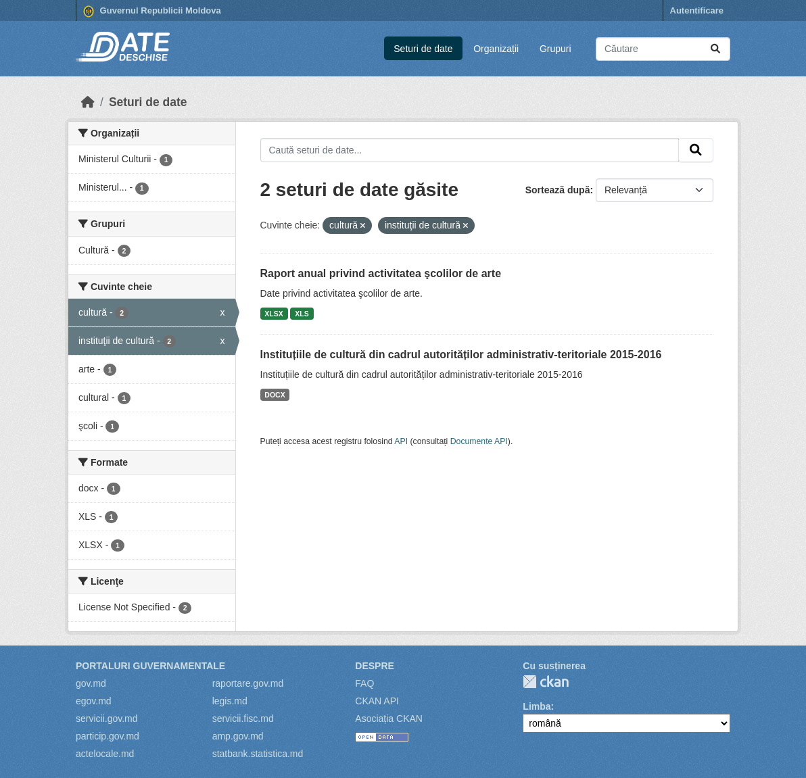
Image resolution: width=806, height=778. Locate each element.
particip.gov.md (107, 736)
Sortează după (557, 190)
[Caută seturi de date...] (663, 49)
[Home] (88, 102)
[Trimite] (715, 49)
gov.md (91, 683)
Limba (536, 706)
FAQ (364, 683)
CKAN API (377, 701)
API (401, 441)
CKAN (546, 682)
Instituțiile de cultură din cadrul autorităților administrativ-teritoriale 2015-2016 (461, 354)
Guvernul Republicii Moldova (152, 11)
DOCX (274, 395)
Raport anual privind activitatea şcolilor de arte (381, 273)
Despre (374, 665)
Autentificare (697, 10)
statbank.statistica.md (258, 753)
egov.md (94, 701)
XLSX (273, 314)
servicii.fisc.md (243, 718)
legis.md (229, 701)
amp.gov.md (238, 736)
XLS (301, 314)
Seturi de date (423, 48)
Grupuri (555, 48)
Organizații (496, 48)
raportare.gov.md (248, 683)
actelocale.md (105, 753)
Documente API (479, 441)
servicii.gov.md (107, 718)
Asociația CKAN (389, 718)
